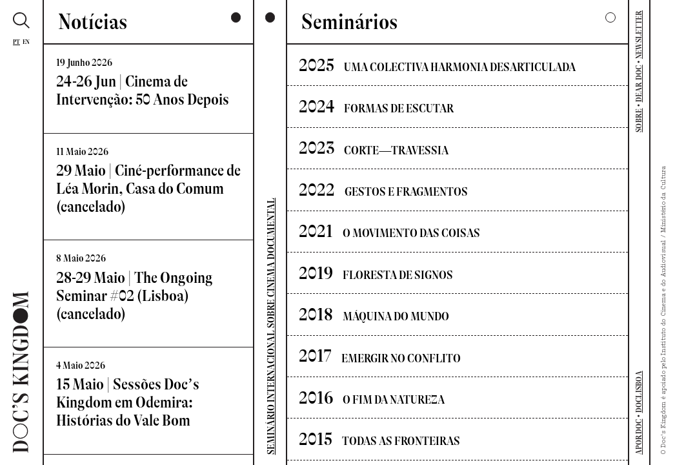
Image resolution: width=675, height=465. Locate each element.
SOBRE (638, 120)
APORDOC (638, 437)
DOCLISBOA (638, 392)
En (26, 41)
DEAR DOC (638, 83)
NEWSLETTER (638, 34)
